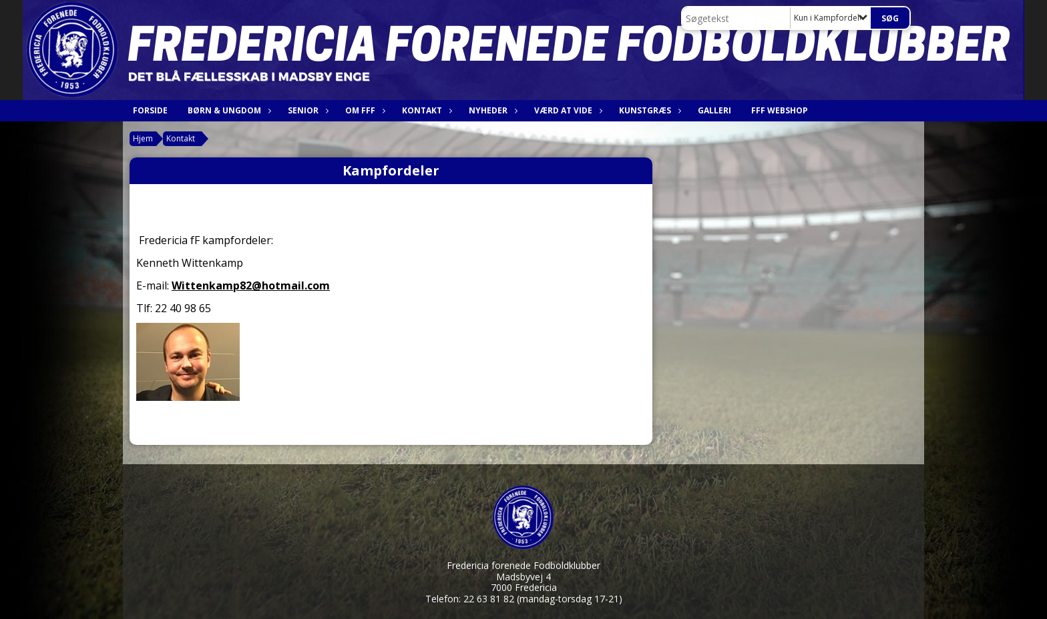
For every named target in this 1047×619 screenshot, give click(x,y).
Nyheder (491, 110)
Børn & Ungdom (228, 110)
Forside (150, 110)
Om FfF (363, 110)
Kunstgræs (648, 110)
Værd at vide (566, 110)
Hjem (143, 138)
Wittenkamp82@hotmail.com (251, 285)
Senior (306, 110)
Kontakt (425, 110)
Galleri (714, 110)
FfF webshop (779, 110)
